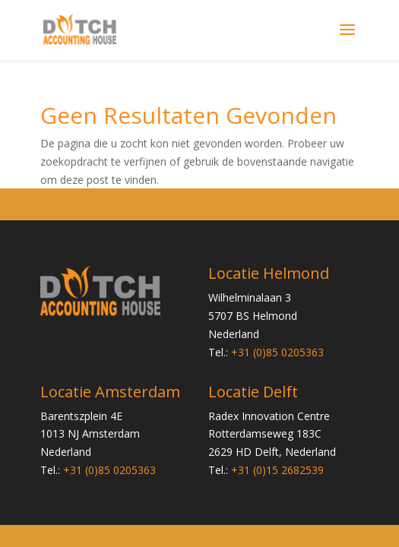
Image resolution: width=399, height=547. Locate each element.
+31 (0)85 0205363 (277, 352)
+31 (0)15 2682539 (277, 470)
